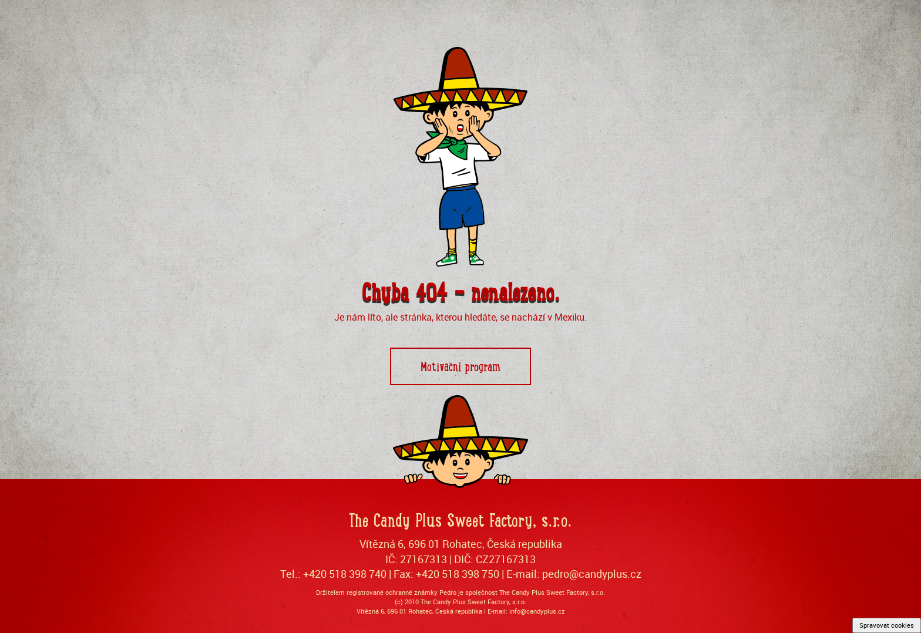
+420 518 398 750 (457, 574)
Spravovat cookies (886, 625)
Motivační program (460, 366)
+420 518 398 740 (344, 574)
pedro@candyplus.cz (591, 574)
